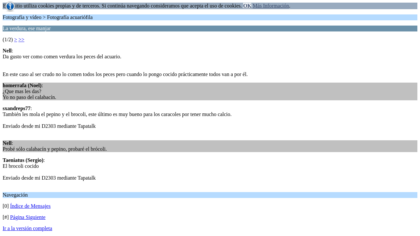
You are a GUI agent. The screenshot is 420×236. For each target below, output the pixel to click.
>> (21, 39)
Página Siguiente (28, 217)
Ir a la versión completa (27, 228)
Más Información (271, 6)
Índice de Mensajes (30, 206)
